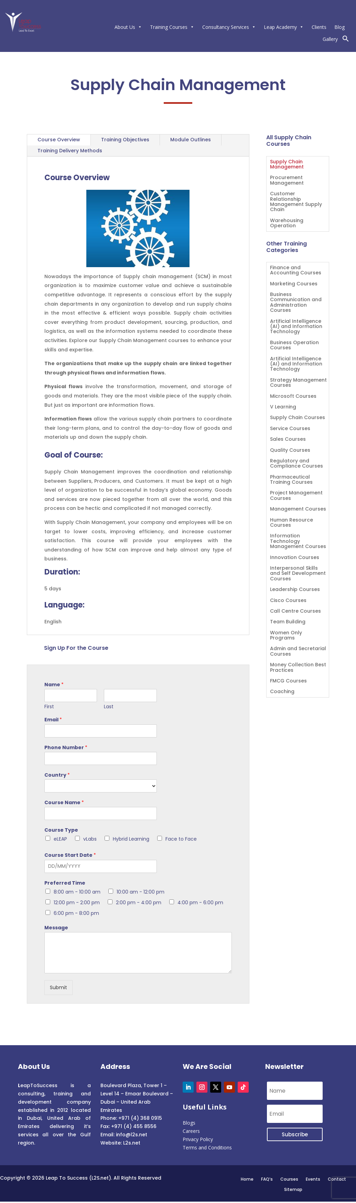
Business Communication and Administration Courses (296, 303)
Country (57, 775)
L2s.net (131, 1142)
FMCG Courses (288, 681)
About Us (128, 27)
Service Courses (290, 429)
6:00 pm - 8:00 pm (76, 913)
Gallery (330, 39)
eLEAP (60, 838)
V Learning (283, 407)
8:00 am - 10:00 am (77, 891)
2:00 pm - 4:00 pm (138, 902)
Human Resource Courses (291, 522)
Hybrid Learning (131, 838)
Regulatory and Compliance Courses (296, 463)
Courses (289, 1179)
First (49, 706)
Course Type (61, 830)
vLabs (90, 838)
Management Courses (298, 509)
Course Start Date (70, 855)
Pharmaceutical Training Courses (291, 479)
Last (109, 706)
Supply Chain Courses (297, 418)
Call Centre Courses (295, 611)
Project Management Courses (296, 495)
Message (56, 928)
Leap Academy (284, 27)
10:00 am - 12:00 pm (140, 891)
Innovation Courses (294, 558)
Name (54, 684)
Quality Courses (290, 450)
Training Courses (172, 27)
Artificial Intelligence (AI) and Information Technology (296, 327)
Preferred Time (64, 883)
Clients (319, 27)
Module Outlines (190, 139)
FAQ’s (267, 1179)
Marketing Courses (293, 284)
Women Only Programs (286, 635)
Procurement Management (287, 180)
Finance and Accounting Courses (295, 270)
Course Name (64, 802)
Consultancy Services (229, 27)
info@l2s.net (131, 1134)
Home (247, 1179)
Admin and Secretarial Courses (298, 651)
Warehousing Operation (286, 223)
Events (313, 1179)
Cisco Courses (288, 601)
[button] (345, 40)
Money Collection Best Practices (298, 667)
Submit (58, 987)
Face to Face (181, 838)
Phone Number (65, 747)
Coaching (282, 692)
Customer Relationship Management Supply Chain (296, 202)
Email (53, 720)
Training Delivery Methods (69, 150)
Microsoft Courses (293, 397)
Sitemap (293, 1189)
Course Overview (58, 139)
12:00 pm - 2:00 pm (77, 902)
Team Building (287, 622)
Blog (339, 27)
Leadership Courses (295, 590)
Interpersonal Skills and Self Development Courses (298, 574)
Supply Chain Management (287, 164)
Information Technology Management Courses (298, 541)
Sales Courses (288, 439)
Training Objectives (125, 139)
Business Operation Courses (294, 345)
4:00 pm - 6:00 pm (200, 902)
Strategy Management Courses (298, 383)
